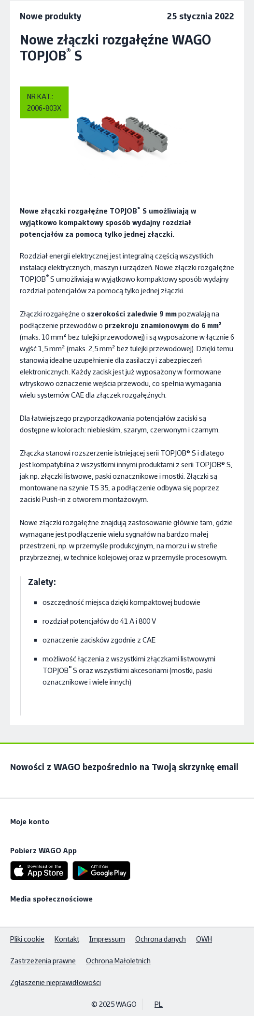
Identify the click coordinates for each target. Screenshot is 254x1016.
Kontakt (67, 939)
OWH (204, 939)
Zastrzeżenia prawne (43, 961)
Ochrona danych (160, 939)
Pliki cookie (27, 939)
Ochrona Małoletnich (118, 961)
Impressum (107, 939)
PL (159, 1004)
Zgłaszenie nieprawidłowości (55, 982)
